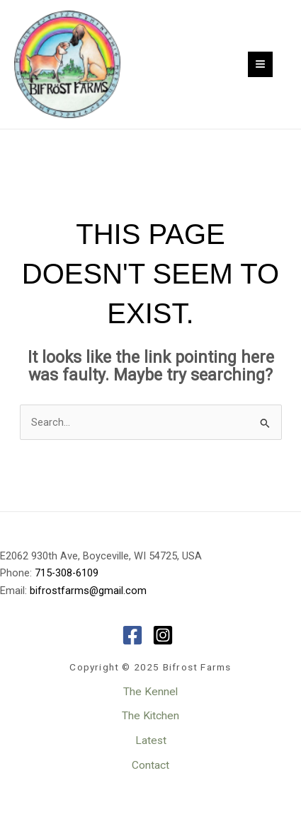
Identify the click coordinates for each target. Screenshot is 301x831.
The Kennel (150, 691)
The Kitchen (150, 715)
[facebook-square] (135, 635)
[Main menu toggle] (260, 64)
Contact (150, 765)
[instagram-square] (166, 635)
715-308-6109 (66, 572)
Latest (150, 740)
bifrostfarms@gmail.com (88, 590)
